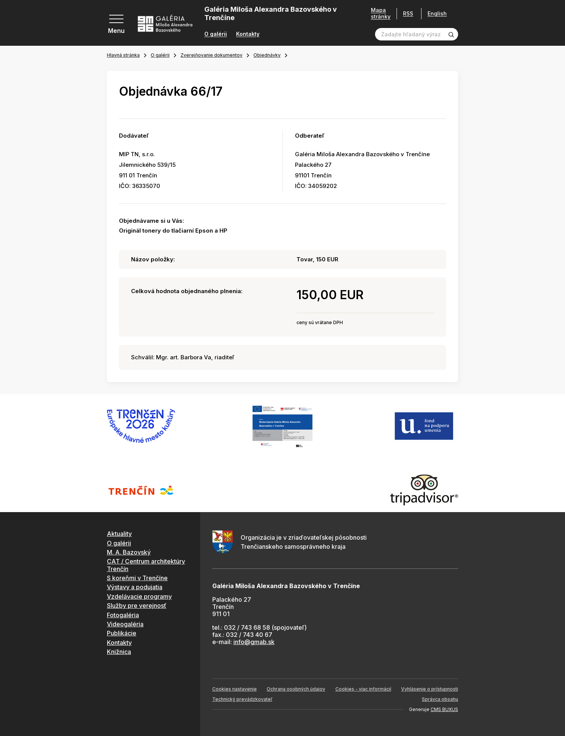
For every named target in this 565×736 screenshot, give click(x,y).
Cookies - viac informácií (363, 689)
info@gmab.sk (254, 642)
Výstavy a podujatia (134, 587)
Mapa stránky (378, 13)
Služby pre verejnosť (136, 605)
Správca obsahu (440, 699)
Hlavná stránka (123, 55)
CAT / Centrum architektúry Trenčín (146, 564)
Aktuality (119, 533)
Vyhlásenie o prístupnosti (429, 689)
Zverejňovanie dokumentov (211, 55)
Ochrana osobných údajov (296, 689)
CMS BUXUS (444, 709)
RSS (405, 13)
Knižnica (119, 651)
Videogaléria (125, 624)
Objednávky (267, 55)
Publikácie (121, 633)
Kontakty (247, 34)
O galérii (215, 34)
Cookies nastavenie (234, 689)
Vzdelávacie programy (139, 596)
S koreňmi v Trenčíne (137, 578)
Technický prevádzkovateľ (242, 699)
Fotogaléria (123, 615)
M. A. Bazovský (129, 552)
